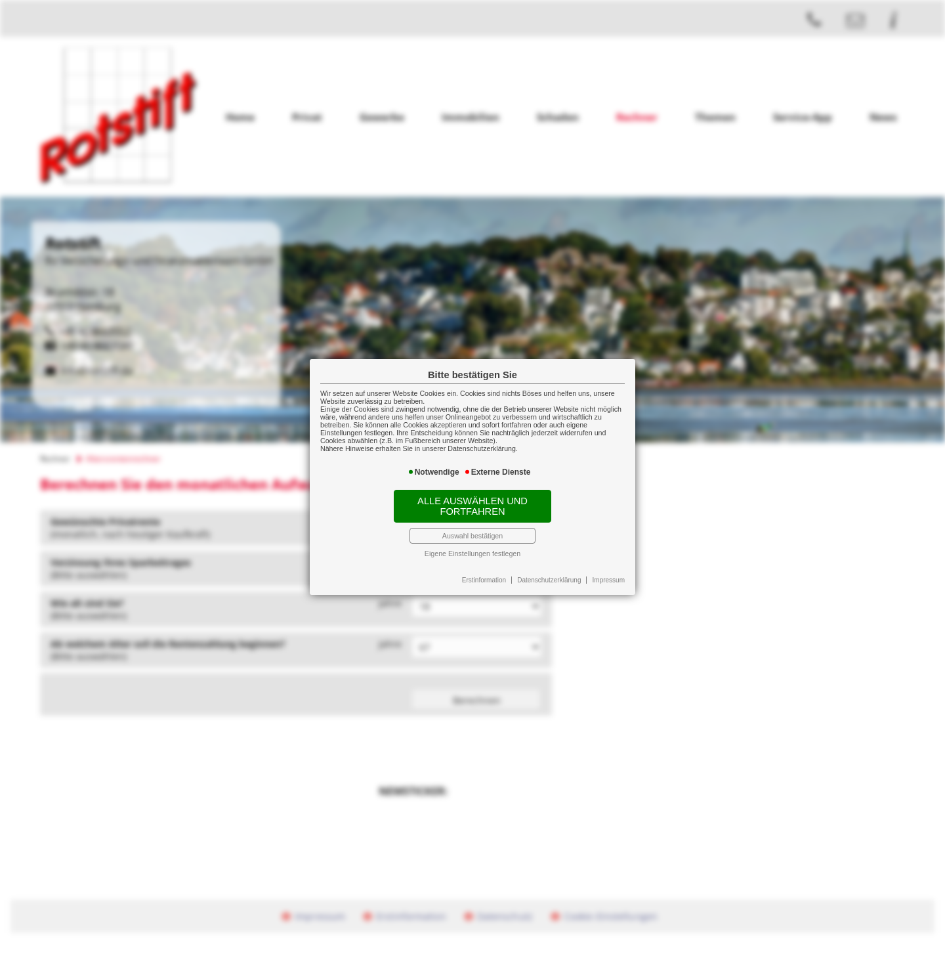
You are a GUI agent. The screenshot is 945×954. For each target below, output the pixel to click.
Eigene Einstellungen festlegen (472, 553)
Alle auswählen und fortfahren (472, 506)
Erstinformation (484, 580)
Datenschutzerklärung (549, 580)
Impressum (609, 580)
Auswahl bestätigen (472, 536)
